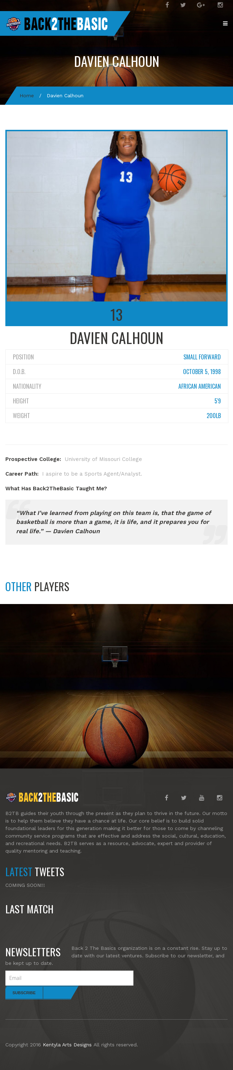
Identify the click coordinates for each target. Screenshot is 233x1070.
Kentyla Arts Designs (67, 1044)
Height (21, 400)
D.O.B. (19, 371)
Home (27, 95)
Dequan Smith (148, 734)
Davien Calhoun (116, 61)
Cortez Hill (28, 734)
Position (23, 356)
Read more (212, 926)
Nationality (27, 386)
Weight (21, 415)
